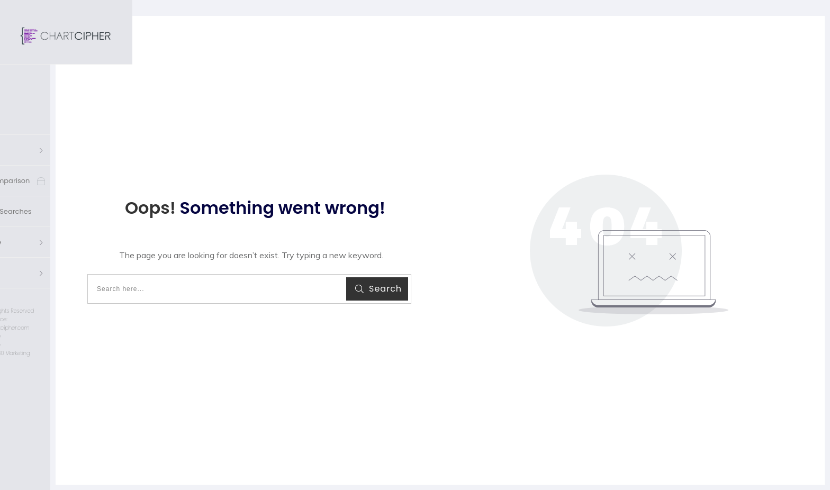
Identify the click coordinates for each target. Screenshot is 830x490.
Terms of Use (66, 306)
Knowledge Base (54, 203)
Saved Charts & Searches (69, 172)
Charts (38, 111)
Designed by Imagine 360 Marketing (66, 314)
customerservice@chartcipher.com (66, 289)
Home (36, 80)
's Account (44, 234)
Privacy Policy (66, 297)
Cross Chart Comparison (69, 142)
